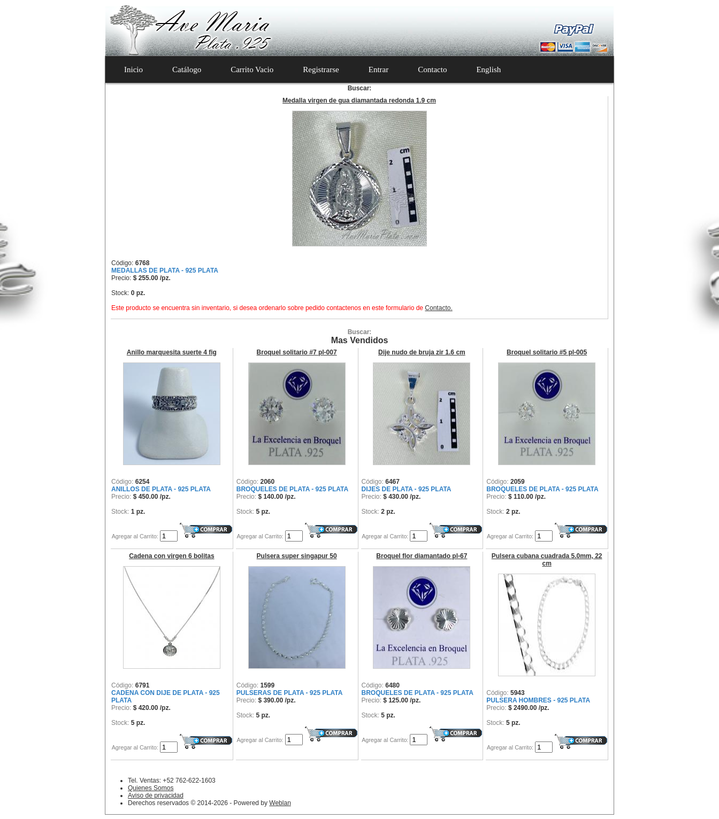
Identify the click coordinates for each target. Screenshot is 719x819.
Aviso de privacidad (155, 795)
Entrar (378, 69)
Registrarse (321, 69)
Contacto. (438, 308)
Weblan (279, 803)
